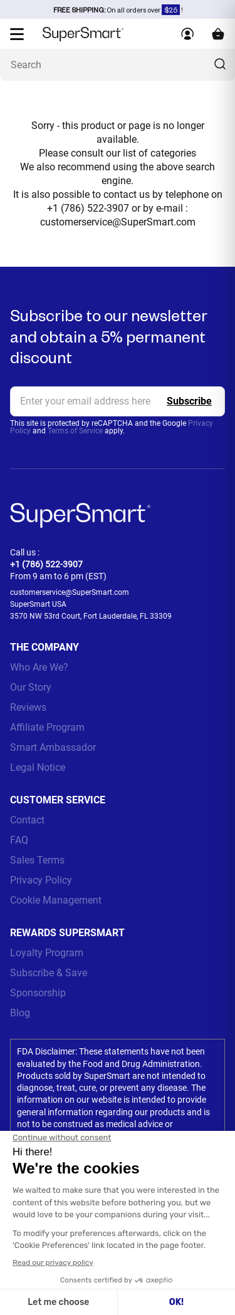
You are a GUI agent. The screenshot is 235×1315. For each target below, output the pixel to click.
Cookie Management (56, 900)
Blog (20, 1013)
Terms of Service (75, 430)
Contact (27, 820)
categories (173, 153)
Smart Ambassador (53, 747)
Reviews (28, 707)
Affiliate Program (47, 727)
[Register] (189, 401)
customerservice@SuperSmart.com (118, 222)
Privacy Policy (41, 880)
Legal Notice (37, 767)
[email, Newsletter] (117, 401)
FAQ (19, 840)
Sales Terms (37, 860)
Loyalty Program (46, 953)
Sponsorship (38, 993)
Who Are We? (39, 667)
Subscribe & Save (48, 973)
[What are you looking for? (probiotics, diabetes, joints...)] (117, 65)
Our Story (30, 687)
